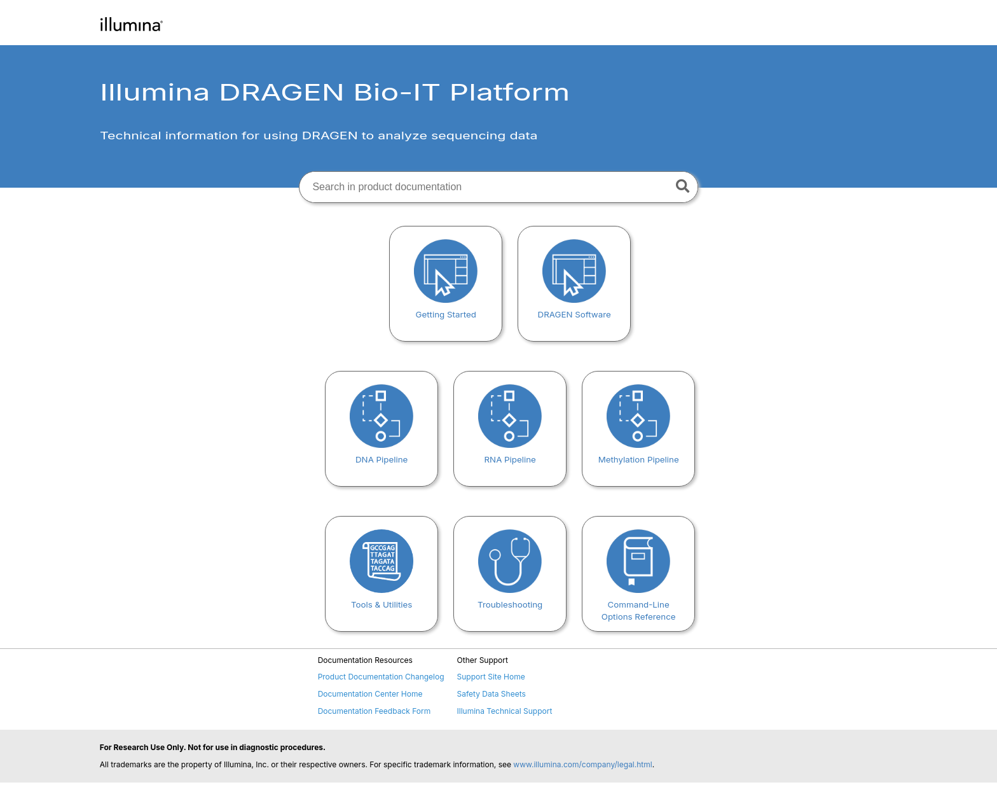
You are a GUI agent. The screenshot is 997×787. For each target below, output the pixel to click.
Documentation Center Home (370, 694)
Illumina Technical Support (505, 711)
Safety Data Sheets (491, 694)
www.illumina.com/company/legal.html (582, 764)
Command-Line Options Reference (639, 605)
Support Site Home (491, 676)
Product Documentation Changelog (381, 676)
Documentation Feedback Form (374, 711)
